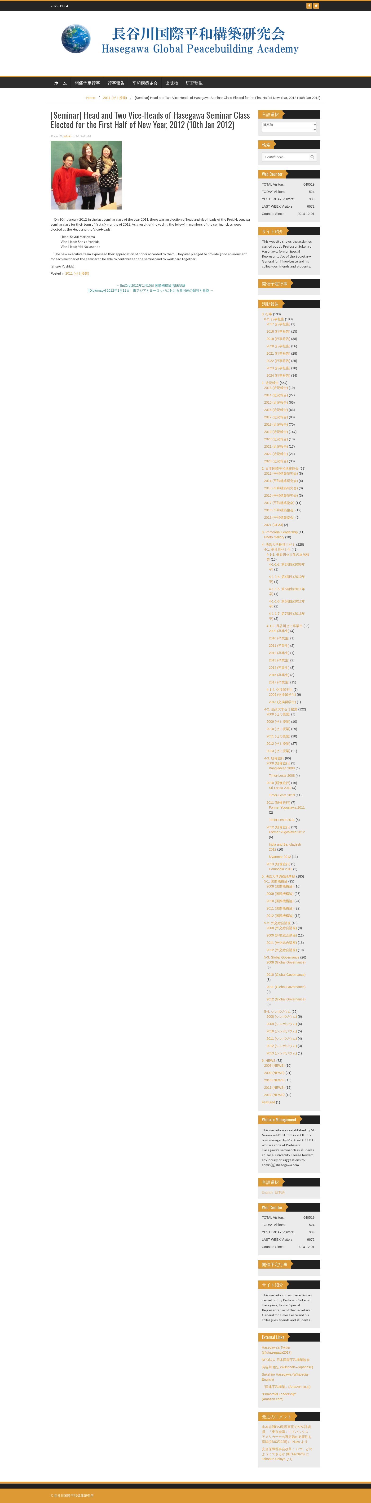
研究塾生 (194, 83)
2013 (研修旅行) (278, 864)
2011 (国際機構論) (280, 908)
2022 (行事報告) (278, 361)
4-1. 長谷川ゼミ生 (277, 549)
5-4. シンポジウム (277, 1011)
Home (90, 98)
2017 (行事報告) (278, 324)
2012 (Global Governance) (286, 999)
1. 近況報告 (270, 383)
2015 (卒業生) (279, 675)
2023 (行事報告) (278, 368)
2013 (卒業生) (279, 660)
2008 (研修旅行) (278, 763)
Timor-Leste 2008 (282, 775)
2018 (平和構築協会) (279, 510)
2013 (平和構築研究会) (281, 473)
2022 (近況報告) (276, 454)
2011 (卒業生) (279, 645)
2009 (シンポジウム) (282, 1024)
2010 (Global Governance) (286, 975)
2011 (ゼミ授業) (115, 98)
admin (67, 136)
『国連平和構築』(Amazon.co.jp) (286, 1387)
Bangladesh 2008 (282, 768)
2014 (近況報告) (276, 395)
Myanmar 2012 (280, 857)
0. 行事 (267, 314)
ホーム (60, 83)
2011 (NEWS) (274, 1087)
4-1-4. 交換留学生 (280, 689)
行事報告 (116, 83)
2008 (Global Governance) (286, 962)
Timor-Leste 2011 (282, 820)
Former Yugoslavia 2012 (287, 832)
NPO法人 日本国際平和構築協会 (286, 1360)
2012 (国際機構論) (280, 916)
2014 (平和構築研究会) (281, 481)
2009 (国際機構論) (280, 894)
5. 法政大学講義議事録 (279, 876)
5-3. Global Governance (282, 957)
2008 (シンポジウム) (282, 1016)
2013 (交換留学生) (282, 702)
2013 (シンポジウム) (282, 1053)
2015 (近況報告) (276, 402)
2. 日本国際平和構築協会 (280, 468)
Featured (268, 1102)
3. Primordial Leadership (280, 532)
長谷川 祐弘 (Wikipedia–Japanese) (287, 1367)
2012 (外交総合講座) (282, 950)
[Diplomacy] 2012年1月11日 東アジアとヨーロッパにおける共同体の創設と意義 (150, 290)
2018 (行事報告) (278, 331)
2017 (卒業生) (279, 682)
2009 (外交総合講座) (282, 935)
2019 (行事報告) (278, 339)
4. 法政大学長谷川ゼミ (279, 544)
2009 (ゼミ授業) (278, 721)
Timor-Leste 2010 (282, 795)
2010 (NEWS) (274, 1080)
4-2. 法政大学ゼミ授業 (280, 709)
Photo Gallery (274, 537)
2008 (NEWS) (274, 1065)
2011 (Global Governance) (286, 987)
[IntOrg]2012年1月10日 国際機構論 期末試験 (151, 285)
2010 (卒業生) (279, 638)
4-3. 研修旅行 (274, 758)
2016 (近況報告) (276, 410)
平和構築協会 (145, 83)
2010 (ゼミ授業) (278, 729)
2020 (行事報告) (278, 346)
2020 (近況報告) (276, 439)
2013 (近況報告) (276, 388)
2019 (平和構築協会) (279, 517)
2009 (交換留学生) (282, 694)
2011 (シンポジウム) (282, 1038)
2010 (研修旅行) (278, 783)
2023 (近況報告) (276, 461)
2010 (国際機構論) (280, 901)
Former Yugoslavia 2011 (287, 807)
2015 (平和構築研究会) (281, 488)
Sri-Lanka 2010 (280, 788)
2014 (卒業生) (279, 667)
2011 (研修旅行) (278, 802)
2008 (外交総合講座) (282, 928)
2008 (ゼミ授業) (278, 714)
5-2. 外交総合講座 (277, 923)
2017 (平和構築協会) (279, 503)
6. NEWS (269, 1060)
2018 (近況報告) (276, 424)
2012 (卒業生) (279, 653)
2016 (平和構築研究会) (281, 495)
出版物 (171, 83)
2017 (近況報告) (276, 417)
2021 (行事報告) (278, 353)
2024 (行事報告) (278, 375)
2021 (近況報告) (276, 446)
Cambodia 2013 (280, 869)
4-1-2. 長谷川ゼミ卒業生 (285, 626)
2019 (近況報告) (276, 432)
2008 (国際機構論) (280, 886)
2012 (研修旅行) (278, 827)
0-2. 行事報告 (274, 319)
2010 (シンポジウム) (282, 1031)
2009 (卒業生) (279, 631)
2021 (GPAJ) (273, 525)
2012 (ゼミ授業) (278, 743)
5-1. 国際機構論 (275, 881)
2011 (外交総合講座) (282, 943)
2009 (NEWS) (274, 1073)
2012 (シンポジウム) (282, 1046)
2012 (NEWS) (274, 1095)
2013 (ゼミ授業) (278, 751)
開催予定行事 (87, 83)
